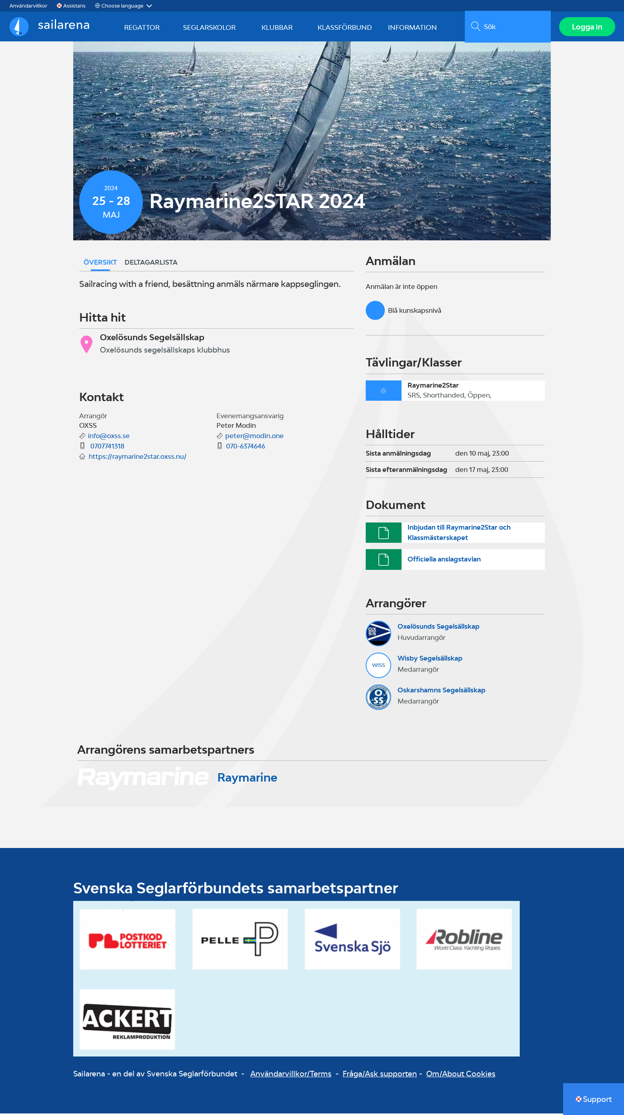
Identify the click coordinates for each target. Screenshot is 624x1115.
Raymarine (247, 779)
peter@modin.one (254, 438)
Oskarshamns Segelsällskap (442, 692)
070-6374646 (245, 448)
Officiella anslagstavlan (444, 561)
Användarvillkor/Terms (291, 1075)
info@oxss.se (109, 438)
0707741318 (107, 448)
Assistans (74, 6)
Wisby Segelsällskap (430, 660)
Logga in (586, 27)
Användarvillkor (28, 6)
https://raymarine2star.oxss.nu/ (138, 458)
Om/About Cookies (460, 1075)
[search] (507, 27)
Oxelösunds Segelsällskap (439, 628)
